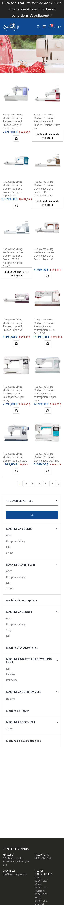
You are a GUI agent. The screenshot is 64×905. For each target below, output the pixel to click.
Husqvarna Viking (15, 541)
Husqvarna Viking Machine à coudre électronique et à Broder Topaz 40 (44, 254)
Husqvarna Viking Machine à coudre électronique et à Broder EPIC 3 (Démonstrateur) (44, 188)
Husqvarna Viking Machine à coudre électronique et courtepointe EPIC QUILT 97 (44, 326)
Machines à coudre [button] (19, 528)
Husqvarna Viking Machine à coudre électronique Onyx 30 (15, 457)
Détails (17, 139)
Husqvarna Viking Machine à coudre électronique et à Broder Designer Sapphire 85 (13, 188)
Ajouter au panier (17, 471)
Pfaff (8, 535)
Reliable (10, 674)
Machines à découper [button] (20, 722)
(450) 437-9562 (43, 858)
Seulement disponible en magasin (47, 135)
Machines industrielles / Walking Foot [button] (29, 660)
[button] (38, 26)
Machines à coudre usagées (23, 740)
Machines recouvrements (22, 647)
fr (58, 26)
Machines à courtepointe (21, 600)
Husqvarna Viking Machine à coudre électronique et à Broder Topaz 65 (13, 324)
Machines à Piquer (17, 710)
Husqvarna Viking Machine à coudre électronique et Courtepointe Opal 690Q (13, 393)
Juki (8, 547)
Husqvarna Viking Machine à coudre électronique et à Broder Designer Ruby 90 (47, 121)
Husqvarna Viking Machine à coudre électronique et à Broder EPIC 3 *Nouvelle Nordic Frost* (13, 257)
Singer (9, 552)
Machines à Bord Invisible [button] (23, 692)
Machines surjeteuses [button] (20, 564)
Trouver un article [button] (19, 500)
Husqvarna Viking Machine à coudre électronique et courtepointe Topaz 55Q (45, 393)
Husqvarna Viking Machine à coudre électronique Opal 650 (46, 457)
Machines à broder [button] (19, 611)
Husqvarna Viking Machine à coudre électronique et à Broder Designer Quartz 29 (13, 121)
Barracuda (12, 680)
